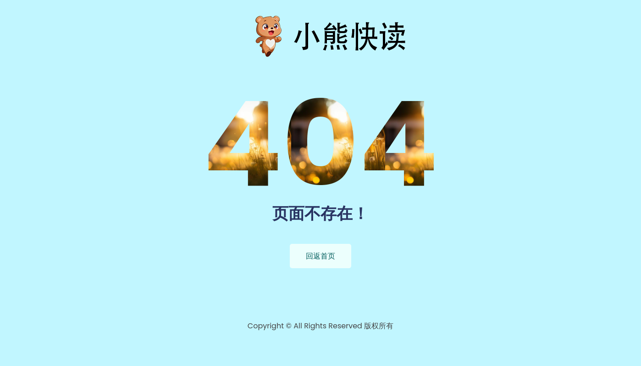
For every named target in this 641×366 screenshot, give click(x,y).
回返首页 (320, 256)
